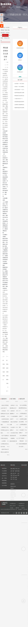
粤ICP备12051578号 (5, 512)
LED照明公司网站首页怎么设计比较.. (5, 444)
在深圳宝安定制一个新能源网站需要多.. (5, 422)
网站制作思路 (13, 494)
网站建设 (2, 1)
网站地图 (25, 1)
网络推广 (13, 1)
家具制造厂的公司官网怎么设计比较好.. (5, 430)
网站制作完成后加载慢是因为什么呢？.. (23, 443)
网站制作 (5, 1)
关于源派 (25, 7)
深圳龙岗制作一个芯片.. (20, 89)
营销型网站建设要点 (4, 372)
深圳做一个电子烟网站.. (20, 86)
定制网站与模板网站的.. (20, 104)
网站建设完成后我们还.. (20, 95)
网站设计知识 (13, 486)
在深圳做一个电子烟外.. (20, 83)
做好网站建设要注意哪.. (20, 92)
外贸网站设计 (22, 503)
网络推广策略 (4, 30)
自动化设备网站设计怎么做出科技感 (5, 413)
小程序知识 (13, 492)
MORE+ (7, 401)
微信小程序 (13, 505)
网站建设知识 (9, 23)
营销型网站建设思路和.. (20, 101)
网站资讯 (18, 7)
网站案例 (11, 7)
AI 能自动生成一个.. (19, 98)
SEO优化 (7, 27)
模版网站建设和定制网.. (20, 107)
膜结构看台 (22, 505)
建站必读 (12, 499)
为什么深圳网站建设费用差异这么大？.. (23, 408)
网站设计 (9, 1)
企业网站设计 (13, 503)
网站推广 (12, 488)
